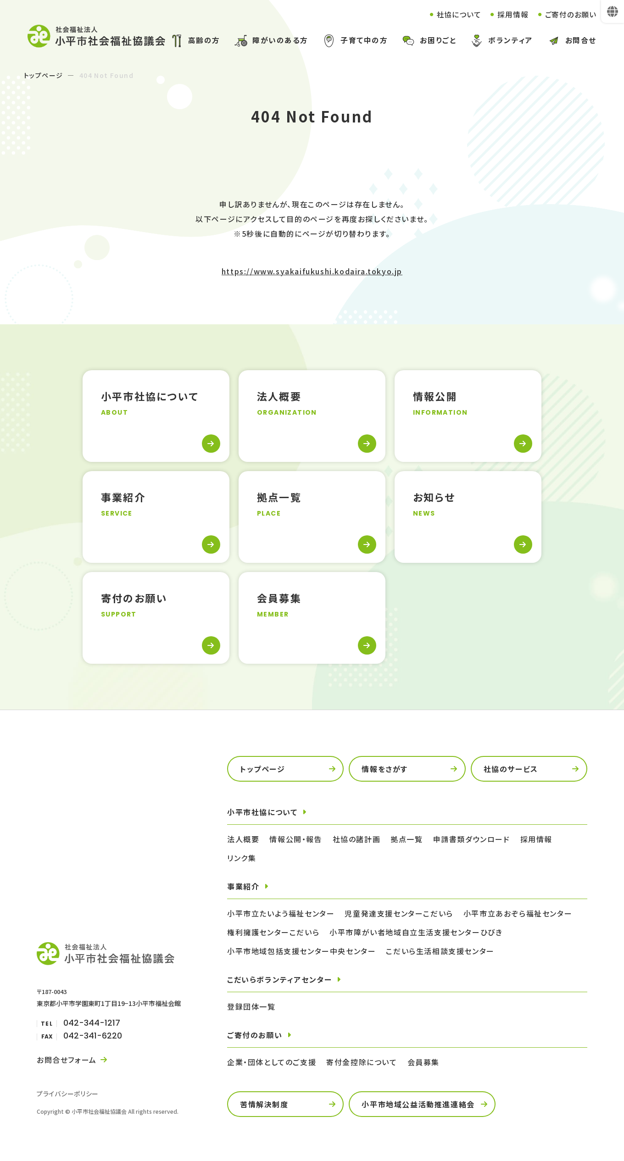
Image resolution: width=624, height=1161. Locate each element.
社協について (458, 14)
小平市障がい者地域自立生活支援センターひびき (415, 932)
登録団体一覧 (251, 1006)
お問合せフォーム (67, 1059)
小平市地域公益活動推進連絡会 (418, 1104)
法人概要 (243, 838)
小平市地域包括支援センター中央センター (301, 950)
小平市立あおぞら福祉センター (517, 913)
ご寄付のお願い (570, 14)
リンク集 (241, 857)
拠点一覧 (406, 838)
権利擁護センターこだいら (273, 932)
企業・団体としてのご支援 (271, 1061)
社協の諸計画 (357, 838)
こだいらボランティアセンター (279, 979)
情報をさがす (385, 768)
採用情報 (512, 14)
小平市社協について (262, 811)
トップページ (43, 75)
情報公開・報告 (295, 838)
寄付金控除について (361, 1061)
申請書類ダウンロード (471, 838)
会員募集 (423, 1061)
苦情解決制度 (264, 1104)
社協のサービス (511, 768)
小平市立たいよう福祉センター (280, 913)
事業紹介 (243, 886)
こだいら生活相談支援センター (440, 950)
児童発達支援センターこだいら (399, 913)
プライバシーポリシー (68, 1093)
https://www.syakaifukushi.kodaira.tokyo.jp (312, 271)
